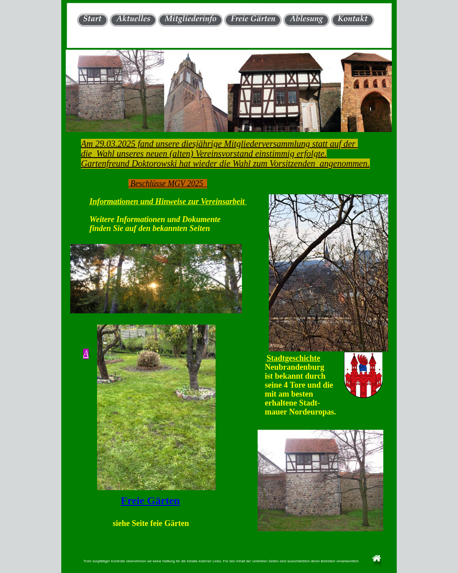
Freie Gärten (150, 500)
